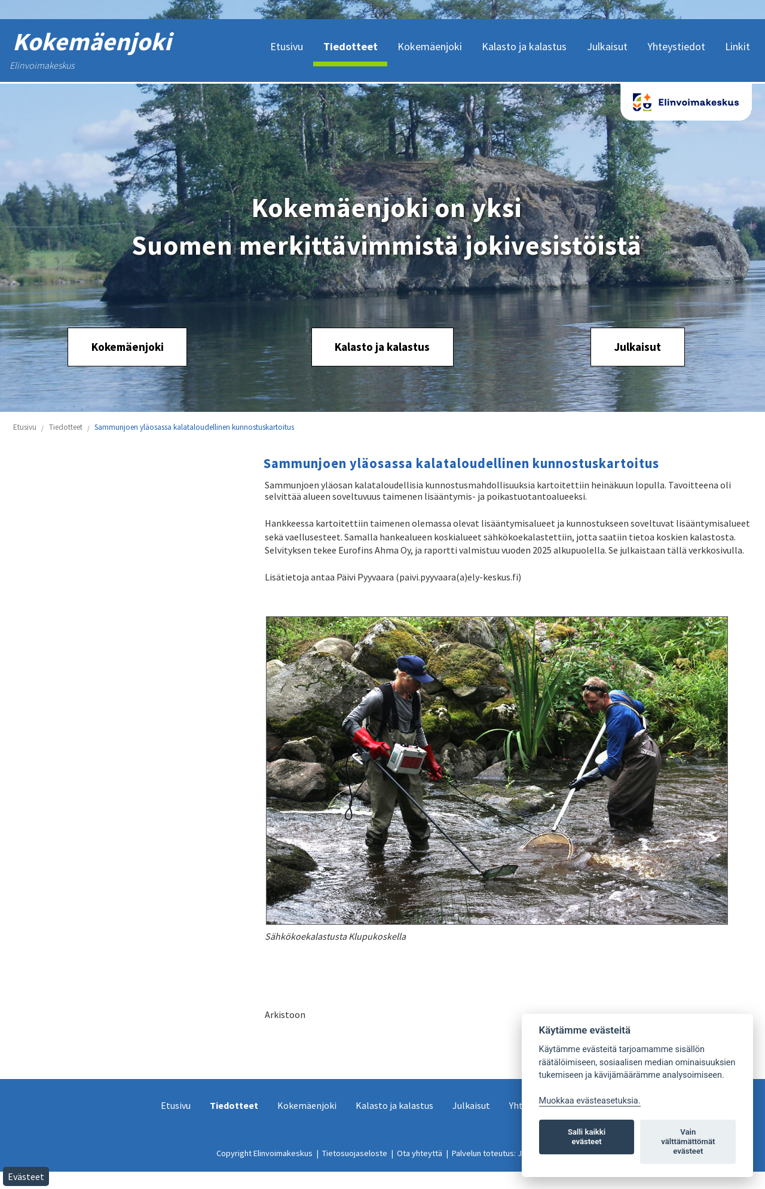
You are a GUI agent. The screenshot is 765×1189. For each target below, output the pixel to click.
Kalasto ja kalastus (382, 347)
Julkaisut (637, 347)
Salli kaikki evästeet (586, 1136)
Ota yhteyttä (419, 1153)
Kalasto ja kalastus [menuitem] (524, 46)
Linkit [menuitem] (737, 46)
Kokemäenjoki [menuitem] (429, 46)
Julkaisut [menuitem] (607, 46)
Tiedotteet (65, 427)
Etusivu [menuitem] (286, 46)
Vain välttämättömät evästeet (688, 1141)
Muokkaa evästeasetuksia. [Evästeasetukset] (590, 1101)
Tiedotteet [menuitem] (350, 46)
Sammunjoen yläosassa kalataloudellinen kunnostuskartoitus (194, 427)
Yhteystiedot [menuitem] (676, 46)
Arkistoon (285, 1014)
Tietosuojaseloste (354, 1153)
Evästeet (26, 1176)
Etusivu (24, 427)
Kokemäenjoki (127, 347)
